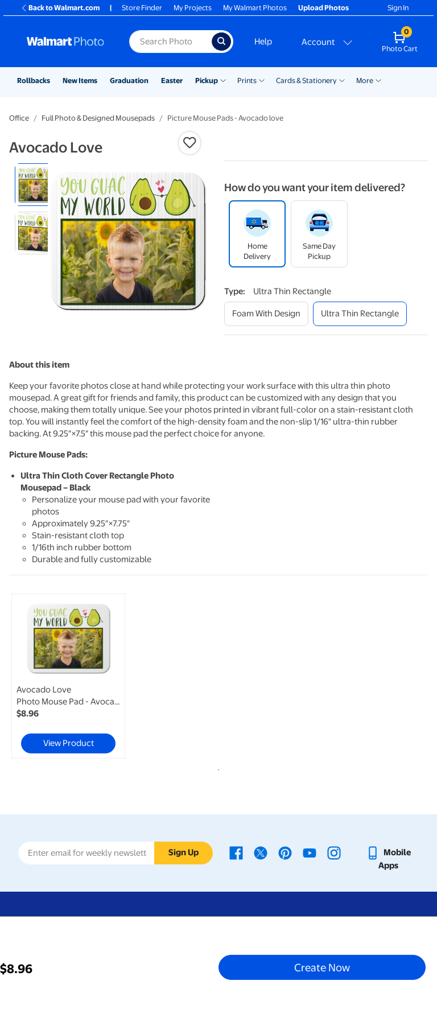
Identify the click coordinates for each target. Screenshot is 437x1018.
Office (19, 118)
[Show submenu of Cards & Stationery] (342, 79)
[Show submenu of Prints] (261, 79)
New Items (80, 80)
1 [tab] (216, 767)
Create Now (322, 967)
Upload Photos (323, 7)
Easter (172, 80)
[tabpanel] (79, 676)
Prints (247, 80)
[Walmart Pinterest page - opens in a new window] (285, 852)
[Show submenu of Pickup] (223, 79)
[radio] (36, 184)
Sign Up (183, 852)
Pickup (206, 80)
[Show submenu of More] (378, 79)
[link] (68, 676)
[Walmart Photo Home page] (66, 41)
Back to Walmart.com (60, 7)
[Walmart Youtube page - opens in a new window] (309, 852)
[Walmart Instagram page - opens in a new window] (334, 852)
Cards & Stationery (306, 80)
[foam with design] (266, 314)
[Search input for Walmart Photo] (170, 41)
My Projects (193, 7)
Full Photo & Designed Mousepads (98, 118)
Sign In (398, 7)
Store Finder (142, 7)
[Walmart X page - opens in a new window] (260, 852)
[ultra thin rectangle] (360, 314)
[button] (189, 143)
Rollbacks (33, 80)
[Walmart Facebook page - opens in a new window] (236, 852)
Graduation (129, 80)
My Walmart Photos (255, 7)
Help (263, 41)
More (364, 80)
